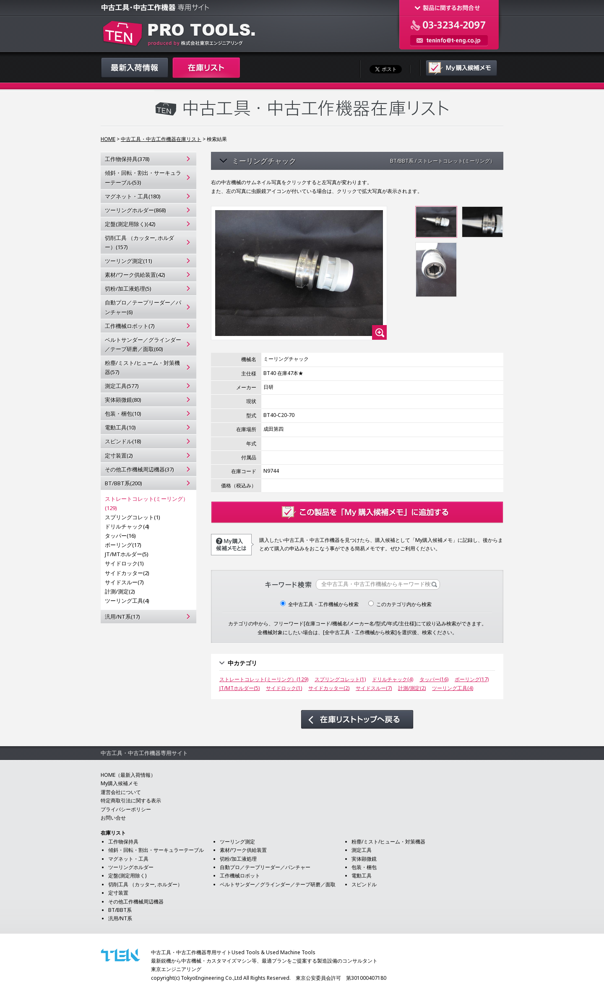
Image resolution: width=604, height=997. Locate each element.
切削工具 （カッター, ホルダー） (145, 884)
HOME (108, 139)
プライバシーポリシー (126, 809)
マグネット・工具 (128, 858)
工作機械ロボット (240, 875)
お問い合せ (113, 817)
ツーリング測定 (237, 841)
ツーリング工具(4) (127, 600)
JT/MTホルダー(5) (126, 554)
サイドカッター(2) (127, 573)
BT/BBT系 (120, 910)
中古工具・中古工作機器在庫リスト (161, 139)
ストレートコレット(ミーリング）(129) (146, 503)
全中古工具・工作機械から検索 (319, 604)
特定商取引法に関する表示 (131, 800)
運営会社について (121, 792)
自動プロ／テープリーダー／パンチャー (265, 867)
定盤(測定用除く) (127, 875)
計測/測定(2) (120, 591)
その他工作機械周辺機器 (136, 901)
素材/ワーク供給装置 (243, 850)
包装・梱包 (364, 867)
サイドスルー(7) (124, 582)
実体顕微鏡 (364, 858)
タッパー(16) (120, 535)
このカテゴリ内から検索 (400, 604)
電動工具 (361, 875)
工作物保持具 (123, 841)
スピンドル (364, 884)
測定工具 (361, 850)
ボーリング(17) (123, 545)
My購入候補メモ (119, 783)
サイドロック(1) (124, 563)
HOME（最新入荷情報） (128, 774)
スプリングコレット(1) (132, 517)
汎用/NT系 (120, 918)
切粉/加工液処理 (238, 858)
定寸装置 (118, 892)
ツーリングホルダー (131, 867)
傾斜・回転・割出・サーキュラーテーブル (156, 850)
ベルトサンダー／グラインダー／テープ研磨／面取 (278, 884)
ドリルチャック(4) (127, 526)
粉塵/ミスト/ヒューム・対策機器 (388, 841)
